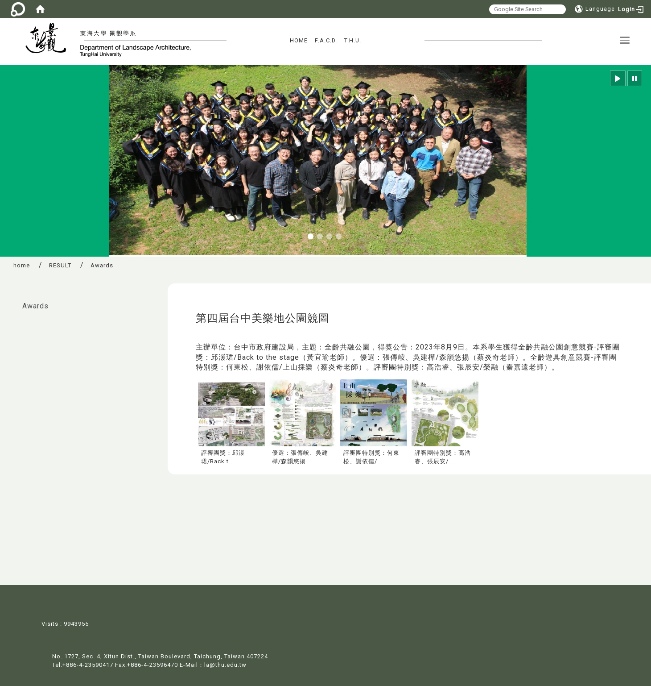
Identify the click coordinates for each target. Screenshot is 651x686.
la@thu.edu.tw (225, 664)
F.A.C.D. (326, 40)
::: (9, 301)
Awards (35, 306)
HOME (299, 40)
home (21, 265)
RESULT (60, 265)
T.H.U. (352, 40)
